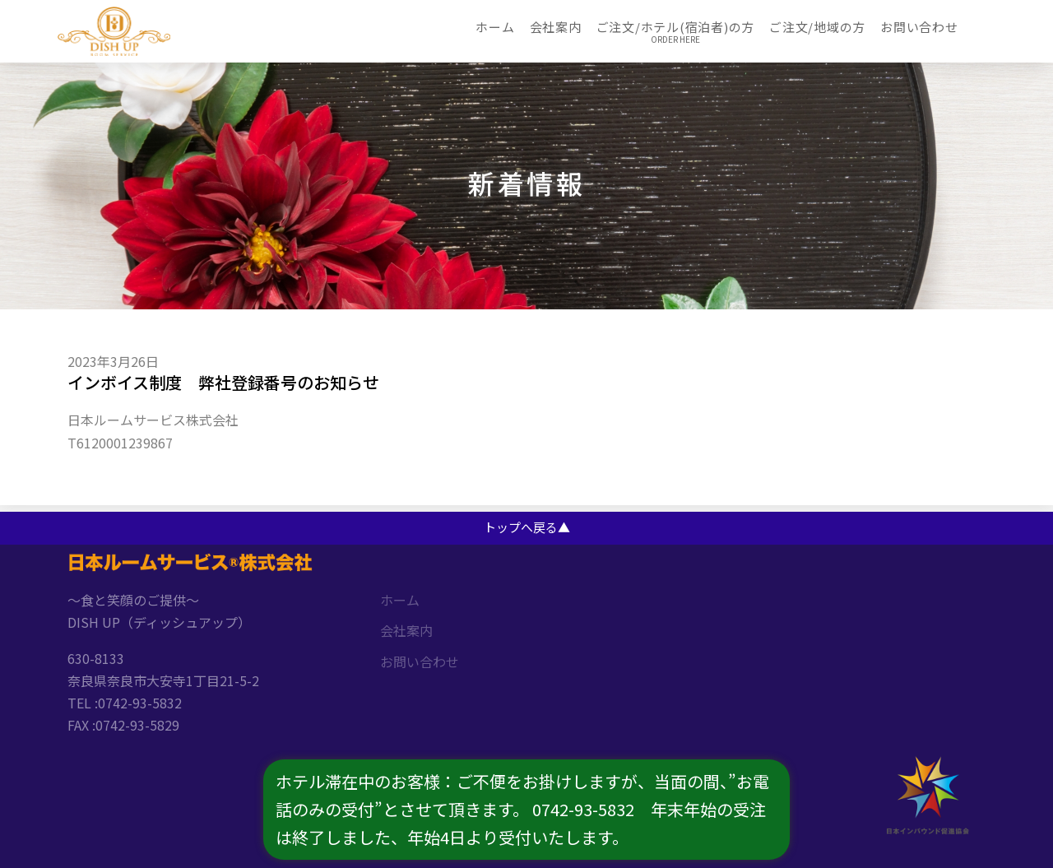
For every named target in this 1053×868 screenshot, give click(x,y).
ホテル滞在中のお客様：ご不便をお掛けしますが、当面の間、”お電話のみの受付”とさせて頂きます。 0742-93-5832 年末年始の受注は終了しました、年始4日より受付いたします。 (522, 809)
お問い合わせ (919, 26)
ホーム (494, 26)
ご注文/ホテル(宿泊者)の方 (675, 26)
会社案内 (556, 26)
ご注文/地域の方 (817, 26)
